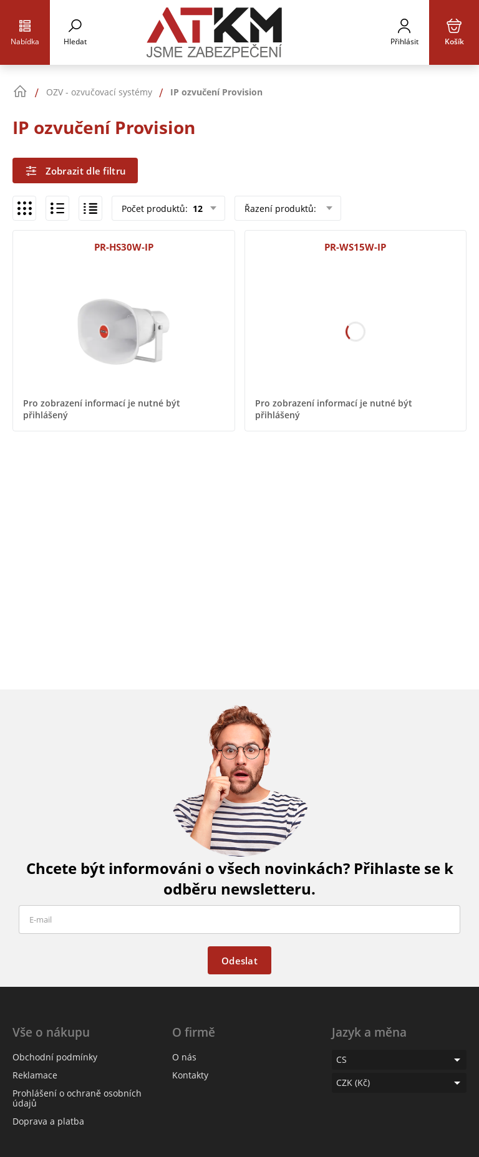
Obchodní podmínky (54, 1057)
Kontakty (190, 1075)
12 (196, 208)
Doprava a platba (48, 1121)
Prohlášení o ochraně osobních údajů (77, 1098)
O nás (184, 1057)
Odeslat (239, 960)
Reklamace (34, 1075)
